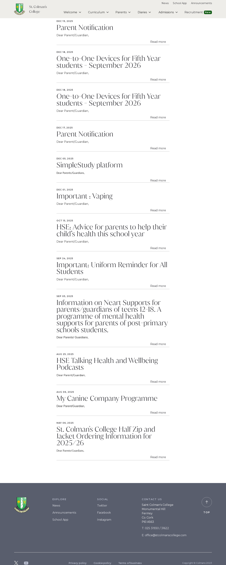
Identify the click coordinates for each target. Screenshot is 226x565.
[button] (72, 12)
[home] (35, 9)
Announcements (201, 3)
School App (180, 3)
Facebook (104, 512)
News (165, 3)
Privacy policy (78, 563)
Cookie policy (102, 563)
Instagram (104, 519)
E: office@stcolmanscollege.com (164, 535)
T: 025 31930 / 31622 (155, 528)
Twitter (102, 505)
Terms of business (130, 563)
